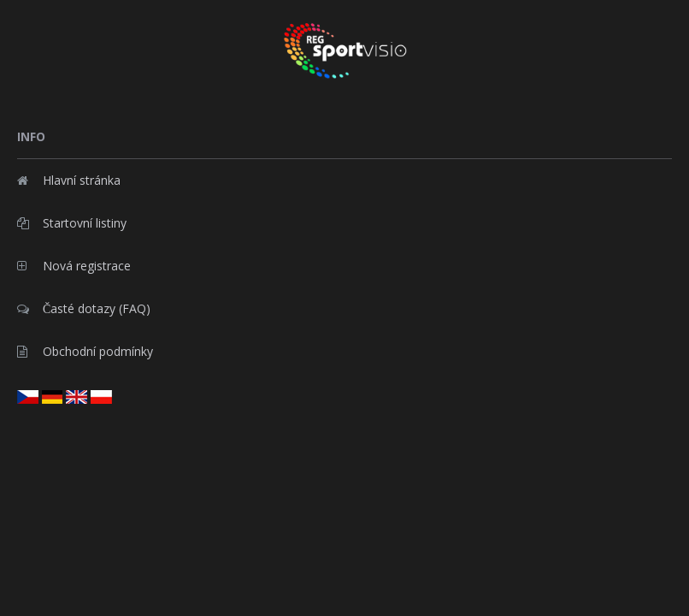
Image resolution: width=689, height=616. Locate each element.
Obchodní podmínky (85, 351)
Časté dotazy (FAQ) (83, 308)
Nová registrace (74, 266)
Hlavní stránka (69, 180)
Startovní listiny (72, 223)
